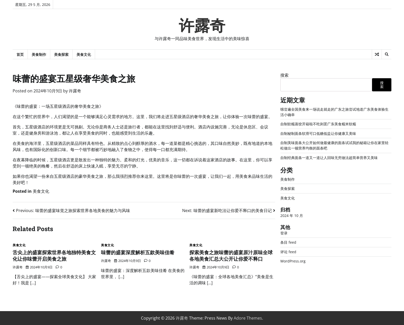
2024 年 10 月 (291, 215)
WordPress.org (293, 261)
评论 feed (288, 251)
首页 (20, 54)
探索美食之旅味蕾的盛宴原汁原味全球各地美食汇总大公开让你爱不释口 (231, 255)
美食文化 (84, 54)
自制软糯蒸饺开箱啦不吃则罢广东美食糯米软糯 (318, 123)
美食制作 (39, 54)
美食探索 (61, 54)
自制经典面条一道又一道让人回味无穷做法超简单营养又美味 (329, 157)
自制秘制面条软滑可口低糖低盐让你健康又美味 (318, 133)
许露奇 (202, 26)
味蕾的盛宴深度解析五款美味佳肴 (137, 252)
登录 (284, 233)
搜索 (284, 75)
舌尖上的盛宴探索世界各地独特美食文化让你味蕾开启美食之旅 (54, 255)
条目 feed (288, 242)
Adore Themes (248, 318)
